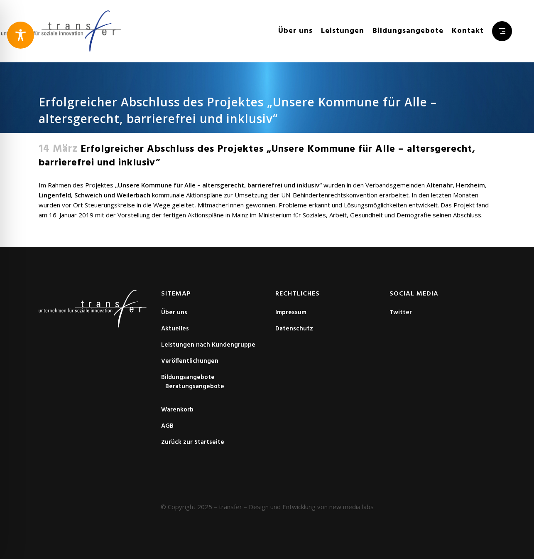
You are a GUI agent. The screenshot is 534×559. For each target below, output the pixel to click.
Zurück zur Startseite (192, 442)
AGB (167, 426)
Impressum (290, 312)
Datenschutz (294, 328)
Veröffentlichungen (189, 361)
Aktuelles (175, 328)
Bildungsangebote (188, 377)
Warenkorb (177, 409)
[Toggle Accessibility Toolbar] (20, 35)
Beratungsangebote (194, 386)
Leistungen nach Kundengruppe (208, 345)
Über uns (174, 312)
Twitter (400, 312)
